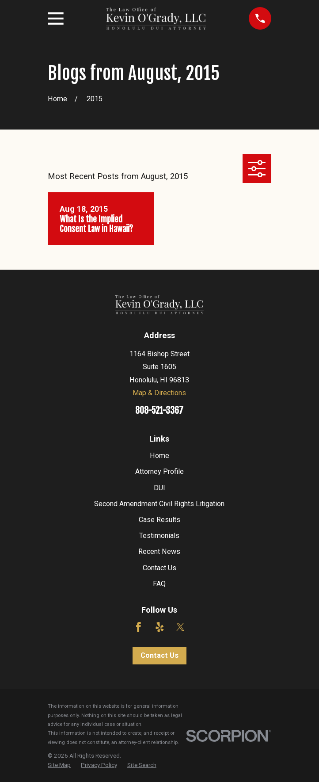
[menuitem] (59, 765)
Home (159, 455)
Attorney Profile (159, 471)
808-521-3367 (159, 410)
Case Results (159, 519)
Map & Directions (159, 393)
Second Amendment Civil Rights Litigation (159, 504)
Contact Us (159, 568)
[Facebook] (138, 627)
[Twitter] (180, 627)
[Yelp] (160, 627)
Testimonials (159, 535)
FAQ (159, 584)
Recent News (159, 551)
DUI (159, 488)
